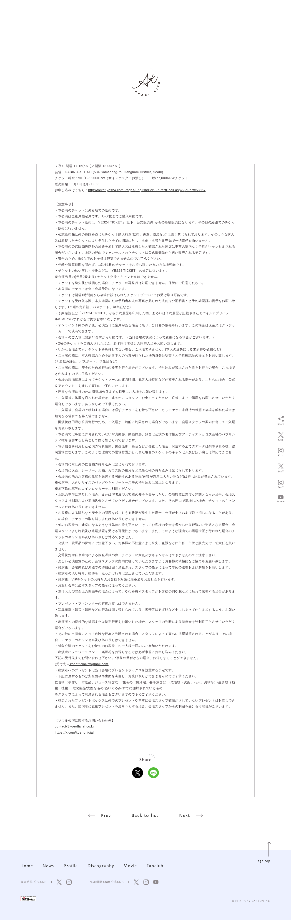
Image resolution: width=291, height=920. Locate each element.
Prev (99, 815)
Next (191, 815)
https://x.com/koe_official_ (75, 732)
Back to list (145, 815)
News (48, 866)
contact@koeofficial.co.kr (74, 726)
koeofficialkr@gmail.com (88, 664)
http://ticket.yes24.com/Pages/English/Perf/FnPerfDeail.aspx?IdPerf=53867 (147, 190)
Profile (71, 866)
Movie (130, 866)
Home (26, 866)
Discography (101, 866)
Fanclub (155, 866)
